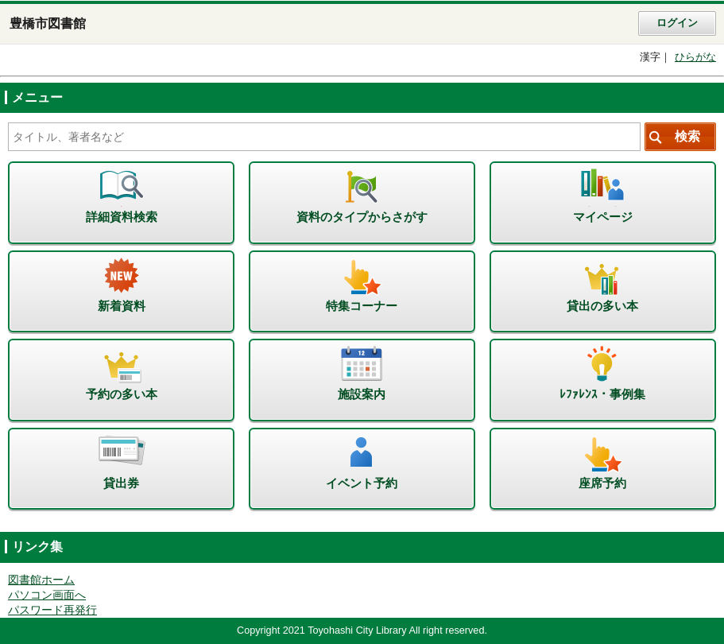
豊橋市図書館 (48, 23)
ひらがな (695, 57)
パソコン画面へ (47, 595)
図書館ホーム (41, 580)
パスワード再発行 (52, 610)
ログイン (677, 23)
